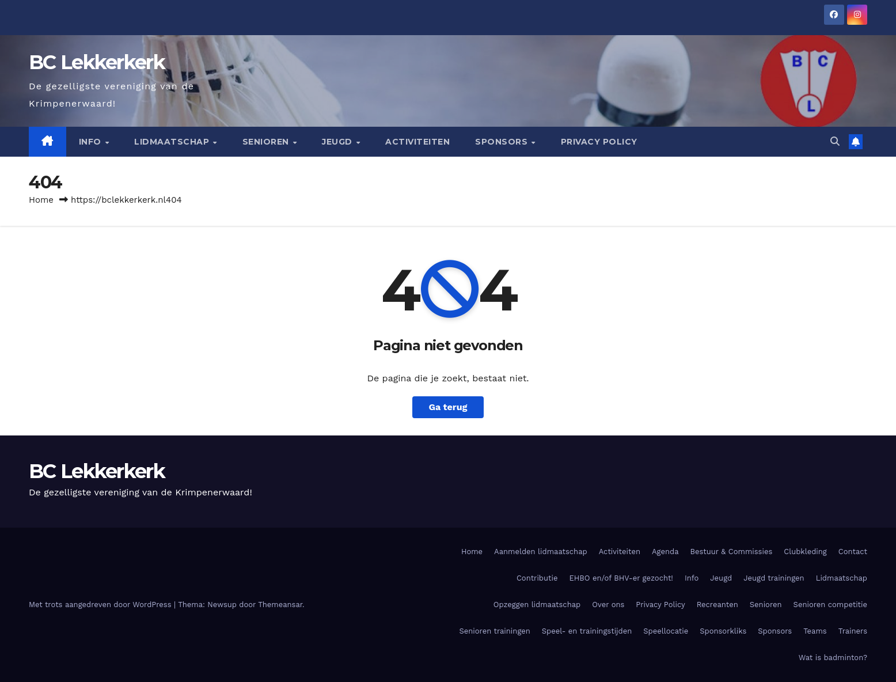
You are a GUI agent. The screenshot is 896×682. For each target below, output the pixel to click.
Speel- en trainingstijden (587, 631)
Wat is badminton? (833, 657)
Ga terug (447, 406)
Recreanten (717, 604)
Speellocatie (665, 631)
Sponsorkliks (723, 631)
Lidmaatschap (173, 142)
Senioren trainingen (494, 631)
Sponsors (502, 142)
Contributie (537, 578)
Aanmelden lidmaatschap (540, 551)
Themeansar (280, 604)
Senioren (267, 142)
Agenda (665, 551)
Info (91, 142)
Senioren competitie (830, 604)
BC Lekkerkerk (97, 62)
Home (41, 200)
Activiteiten (417, 142)
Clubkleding (805, 551)
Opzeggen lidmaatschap (536, 604)
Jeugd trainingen (773, 578)
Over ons (608, 604)
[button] (835, 141)
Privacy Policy (599, 142)
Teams (815, 631)
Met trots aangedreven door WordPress (101, 604)
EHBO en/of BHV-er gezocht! (621, 578)
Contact (852, 551)
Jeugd (338, 142)
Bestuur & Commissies (731, 551)
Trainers (852, 631)
